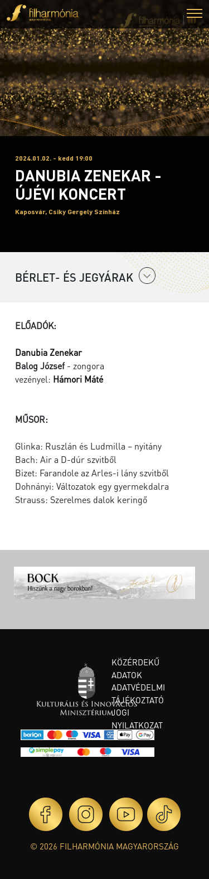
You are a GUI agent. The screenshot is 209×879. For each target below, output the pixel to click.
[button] (194, 15)
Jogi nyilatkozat (137, 719)
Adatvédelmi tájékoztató (138, 694)
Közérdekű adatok (135, 668)
